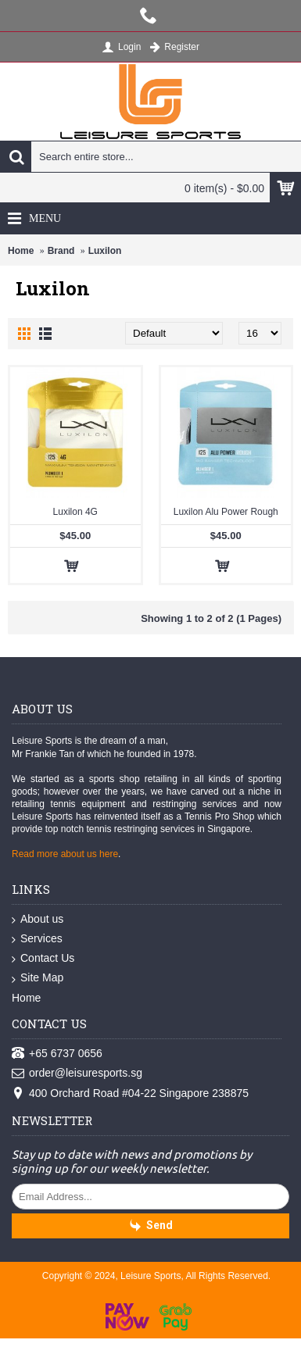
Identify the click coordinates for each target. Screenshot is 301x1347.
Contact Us (43, 959)
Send (150, 1226)
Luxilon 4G (75, 511)
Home (21, 250)
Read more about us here (65, 854)
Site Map (37, 978)
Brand (61, 250)
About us (37, 920)
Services (37, 939)
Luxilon (105, 250)
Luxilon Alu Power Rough (226, 511)
